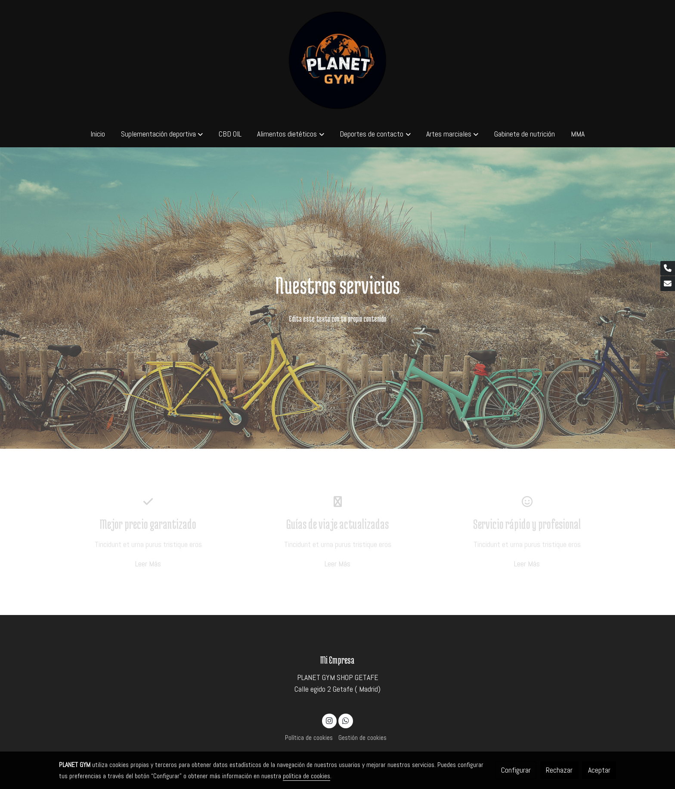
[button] (162, 134)
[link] (337, 60)
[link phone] (667, 268)
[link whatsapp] (345, 720)
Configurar (516, 770)
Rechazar (559, 770)
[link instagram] (329, 720)
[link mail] (667, 283)
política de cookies (306, 776)
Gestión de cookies (362, 737)
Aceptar (599, 770)
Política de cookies (309, 737)
